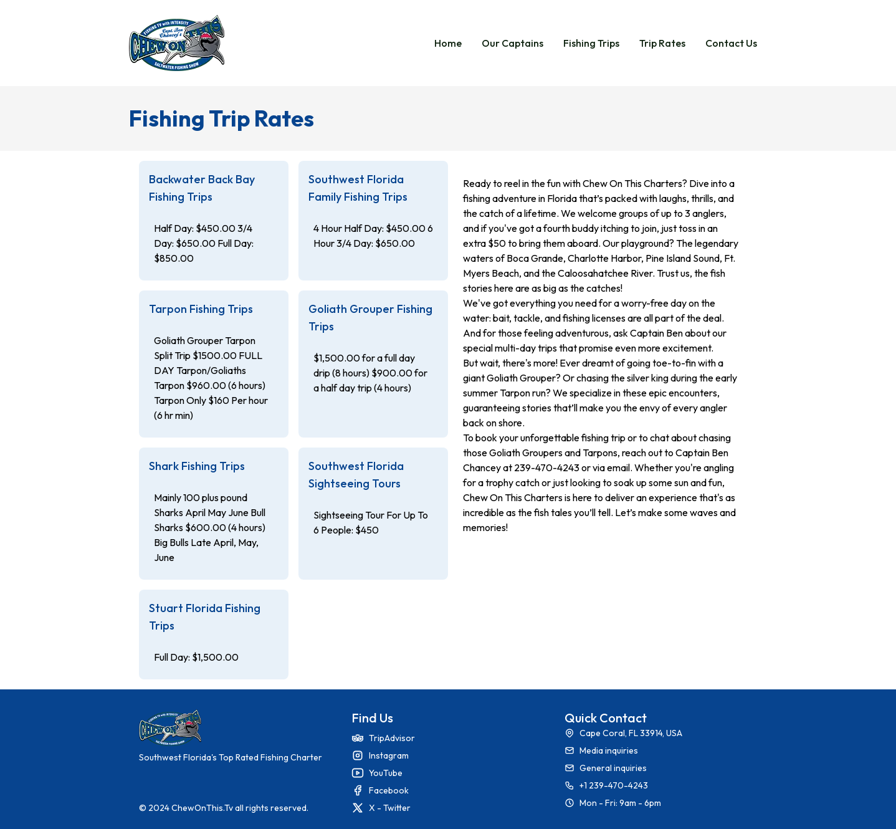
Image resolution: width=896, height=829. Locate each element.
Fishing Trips (591, 43)
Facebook (389, 790)
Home (448, 43)
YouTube (386, 773)
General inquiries (613, 768)
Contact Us (731, 43)
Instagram (389, 755)
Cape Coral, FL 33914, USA (630, 733)
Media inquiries (608, 750)
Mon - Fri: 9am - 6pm (620, 802)
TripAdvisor (392, 738)
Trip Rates (662, 43)
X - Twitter (390, 807)
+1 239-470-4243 (613, 785)
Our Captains (512, 43)
